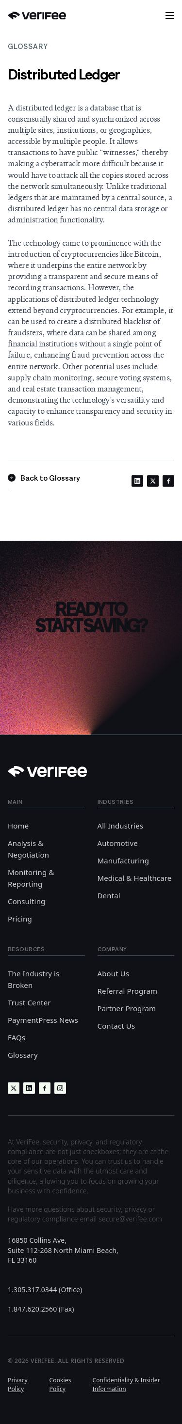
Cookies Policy (60, 1384)
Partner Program (127, 1008)
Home (18, 825)
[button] (170, 15)
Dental (109, 895)
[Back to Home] (37, 16)
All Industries (121, 825)
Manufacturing (123, 860)
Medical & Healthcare (135, 878)
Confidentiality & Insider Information (126, 1384)
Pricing (20, 918)
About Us (114, 973)
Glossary (23, 1055)
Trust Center (29, 1002)
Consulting (26, 901)
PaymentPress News (43, 1020)
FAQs (16, 1037)
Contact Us (116, 1026)
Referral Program (128, 991)
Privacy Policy (18, 1384)
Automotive (118, 843)
